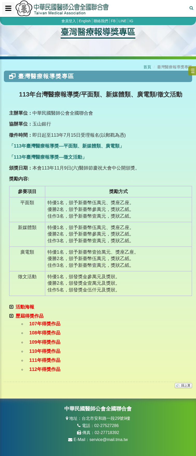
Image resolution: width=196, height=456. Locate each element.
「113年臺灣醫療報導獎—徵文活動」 (48, 157)
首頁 (147, 67)
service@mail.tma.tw (108, 439)
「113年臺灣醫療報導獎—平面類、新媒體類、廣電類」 (66, 146)
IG (131, 21)
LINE (122, 21)
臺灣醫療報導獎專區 (98, 31)
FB (113, 21)
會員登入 (68, 21)
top (183, 385)
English (85, 21)
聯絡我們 (101, 21)
